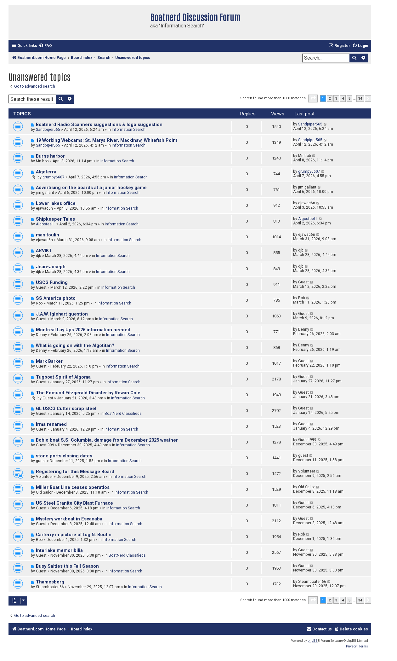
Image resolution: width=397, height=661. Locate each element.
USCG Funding (52, 282)
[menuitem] (45, 46)
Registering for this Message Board (75, 471)
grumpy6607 (54, 177)
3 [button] (336, 98)
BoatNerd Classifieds (123, 413)
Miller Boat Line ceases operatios (73, 487)
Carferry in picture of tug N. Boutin (73, 534)
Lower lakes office (56, 203)
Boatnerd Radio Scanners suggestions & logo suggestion (99, 124)
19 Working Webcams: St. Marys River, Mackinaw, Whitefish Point (106, 140)
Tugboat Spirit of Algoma (63, 377)
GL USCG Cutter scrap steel (66, 408)
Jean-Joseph (50, 267)
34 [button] (360, 98)
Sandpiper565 (48, 129)
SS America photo (56, 298)
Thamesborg (50, 582)
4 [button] (343, 98)
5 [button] (349, 98)
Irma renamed (51, 424)
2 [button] (330, 98)
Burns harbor (50, 156)
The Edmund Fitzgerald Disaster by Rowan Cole (88, 393)
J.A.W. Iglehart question (62, 314)
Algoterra (46, 172)
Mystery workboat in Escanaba (69, 519)
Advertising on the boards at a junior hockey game (91, 187)
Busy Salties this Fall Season (67, 566)
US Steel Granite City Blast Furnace (74, 503)
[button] (313, 98)
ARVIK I (43, 250)
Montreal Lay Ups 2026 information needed (83, 330)
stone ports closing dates (64, 456)
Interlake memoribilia (59, 550)
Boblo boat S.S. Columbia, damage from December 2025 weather (107, 440)
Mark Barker (49, 361)
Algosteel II (45, 224)
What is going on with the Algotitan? (75, 345)
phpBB (313, 640)
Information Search (128, 129)
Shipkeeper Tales (55, 219)
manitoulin (47, 235)
